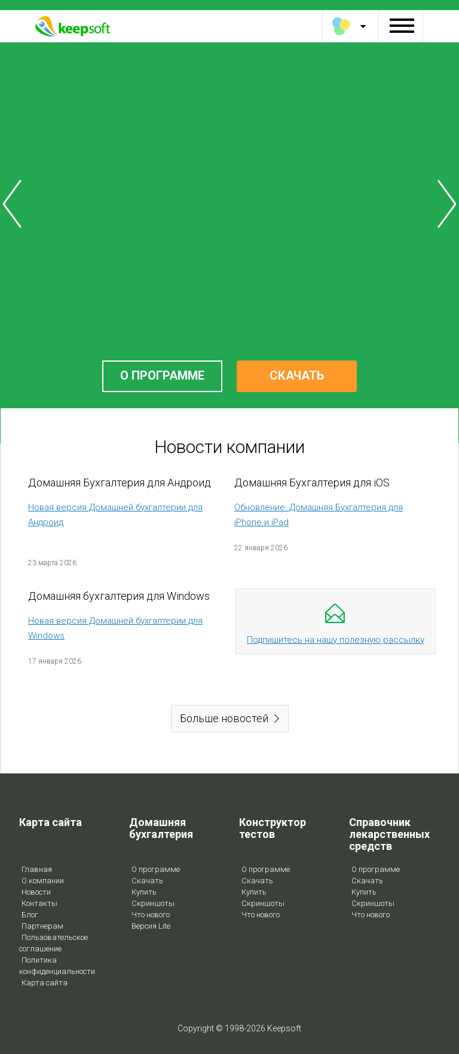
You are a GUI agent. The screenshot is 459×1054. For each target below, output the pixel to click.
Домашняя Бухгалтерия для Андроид (119, 482)
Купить (144, 891)
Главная (37, 869)
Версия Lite (150, 926)
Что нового (150, 914)
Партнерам (42, 926)
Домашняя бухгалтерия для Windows (119, 596)
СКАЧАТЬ (297, 375)
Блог (30, 914)
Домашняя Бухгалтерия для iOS (312, 482)
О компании (43, 880)
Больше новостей (224, 718)
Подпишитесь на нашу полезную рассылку (335, 639)
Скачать (147, 880)
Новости (36, 891)
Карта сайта (45, 982)
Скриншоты (153, 903)
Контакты (39, 903)
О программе (155, 869)
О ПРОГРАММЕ (162, 375)
